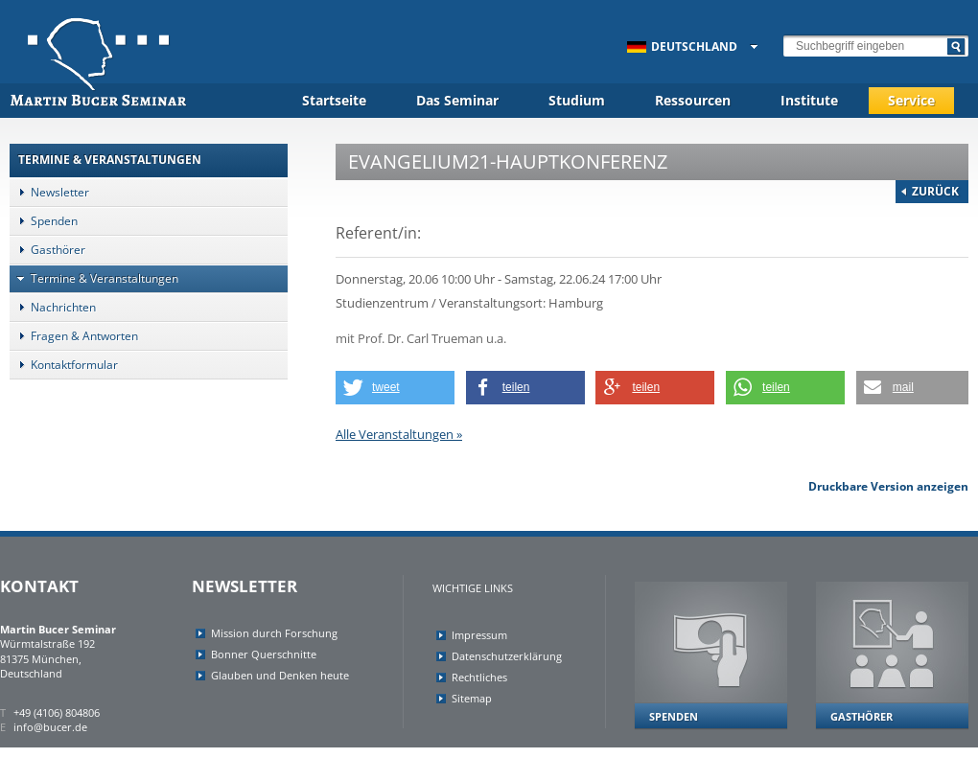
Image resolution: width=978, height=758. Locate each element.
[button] (395, 387)
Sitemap (472, 698)
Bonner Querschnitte (263, 654)
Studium (576, 100)
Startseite (334, 100)
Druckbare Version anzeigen (888, 486)
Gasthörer (47, 250)
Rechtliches (479, 677)
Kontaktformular (64, 365)
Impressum (479, 635)
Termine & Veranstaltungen (94, 278)
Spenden (44, 221)
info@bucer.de (50, 727)
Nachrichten (53, 307)
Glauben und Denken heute (280, 675)
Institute (809, 100)
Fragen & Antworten (74, 336)
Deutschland (682, 46)
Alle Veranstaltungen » (399, 434)
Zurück (935, 191)
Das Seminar (457, 100)
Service (911, 100)
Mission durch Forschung (274, 633)
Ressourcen (693, 100)
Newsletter (49, 192)
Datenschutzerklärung (507, 656)
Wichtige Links (472, 588)
